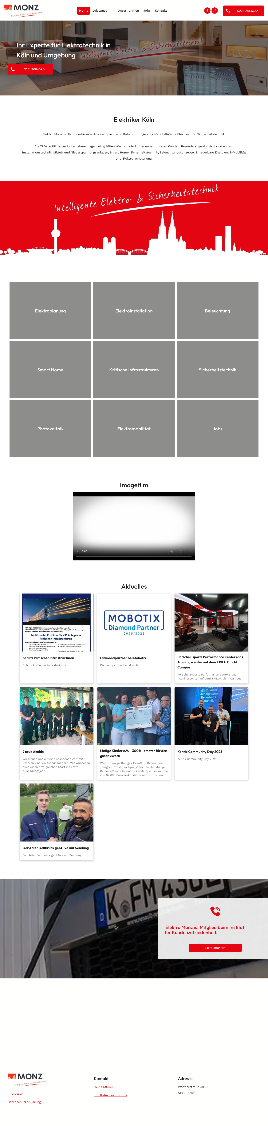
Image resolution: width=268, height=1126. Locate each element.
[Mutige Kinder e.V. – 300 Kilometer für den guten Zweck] (134, 716)
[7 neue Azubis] (56, 716)
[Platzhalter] (56, 813)
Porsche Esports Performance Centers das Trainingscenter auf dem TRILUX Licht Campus (210, 662)
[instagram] (214, 11)
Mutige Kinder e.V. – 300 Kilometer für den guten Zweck (133, 753)
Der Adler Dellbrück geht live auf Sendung (56, 848)
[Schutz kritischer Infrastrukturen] (56, 623)
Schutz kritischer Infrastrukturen (48, 658)
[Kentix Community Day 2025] (211, 716)
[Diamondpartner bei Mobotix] (134, 623)
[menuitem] (83, 10)
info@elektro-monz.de (110, 1095)
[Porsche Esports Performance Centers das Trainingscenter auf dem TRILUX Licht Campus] (211, 623)
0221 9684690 (104, 1087)
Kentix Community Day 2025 (199, 751)
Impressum (16, 1093)
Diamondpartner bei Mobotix (123, 658)
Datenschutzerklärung (24, 1102)
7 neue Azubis (33, 751)
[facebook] (207, 11)
